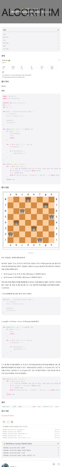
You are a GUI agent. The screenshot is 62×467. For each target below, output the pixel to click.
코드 (3, 90)
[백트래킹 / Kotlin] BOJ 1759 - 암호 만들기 (12, 429)
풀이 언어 (5, 81)
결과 (3, 402)
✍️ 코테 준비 (6, 426)
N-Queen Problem (7, 415)
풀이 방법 (5, 187)
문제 (3, 55)
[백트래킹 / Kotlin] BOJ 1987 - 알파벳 (11, 431)
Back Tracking (14, 426)
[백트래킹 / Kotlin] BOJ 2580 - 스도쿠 (11, 435)
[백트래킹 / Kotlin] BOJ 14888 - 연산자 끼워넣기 (13, 433)
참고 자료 (5, 411)
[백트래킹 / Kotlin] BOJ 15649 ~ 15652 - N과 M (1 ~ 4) (15, 437)
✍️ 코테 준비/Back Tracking (31, 8)
